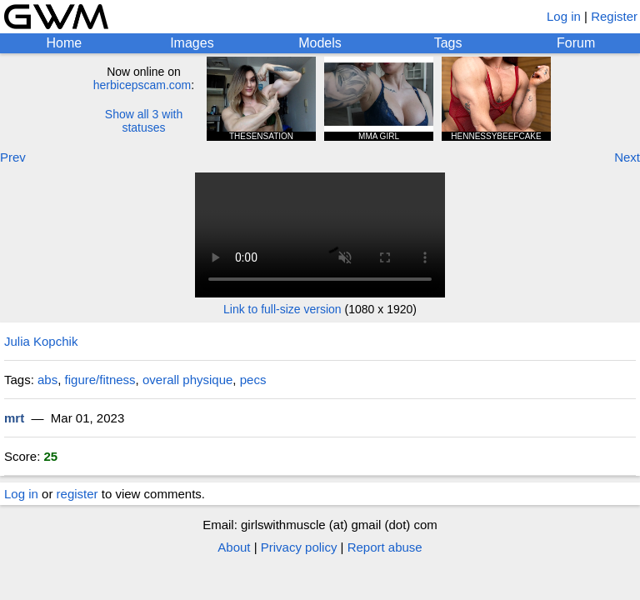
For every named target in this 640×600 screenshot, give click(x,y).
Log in (564, 16)
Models (320, 43)
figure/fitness (100, 379)
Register (614, 16)
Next (627, 157)
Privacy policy (299, 547)
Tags (448, 43)
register (77, 494)
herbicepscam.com (142, 85)
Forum (576, 43)
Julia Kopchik (41, 341)
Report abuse (385, 547)
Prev (13, 157)
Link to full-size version (282, 309)
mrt (14, 418)
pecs (253, 379)
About (234, 547)
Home (64, 43)
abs (48, 379)
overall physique (187, 379)
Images (191, 43)
